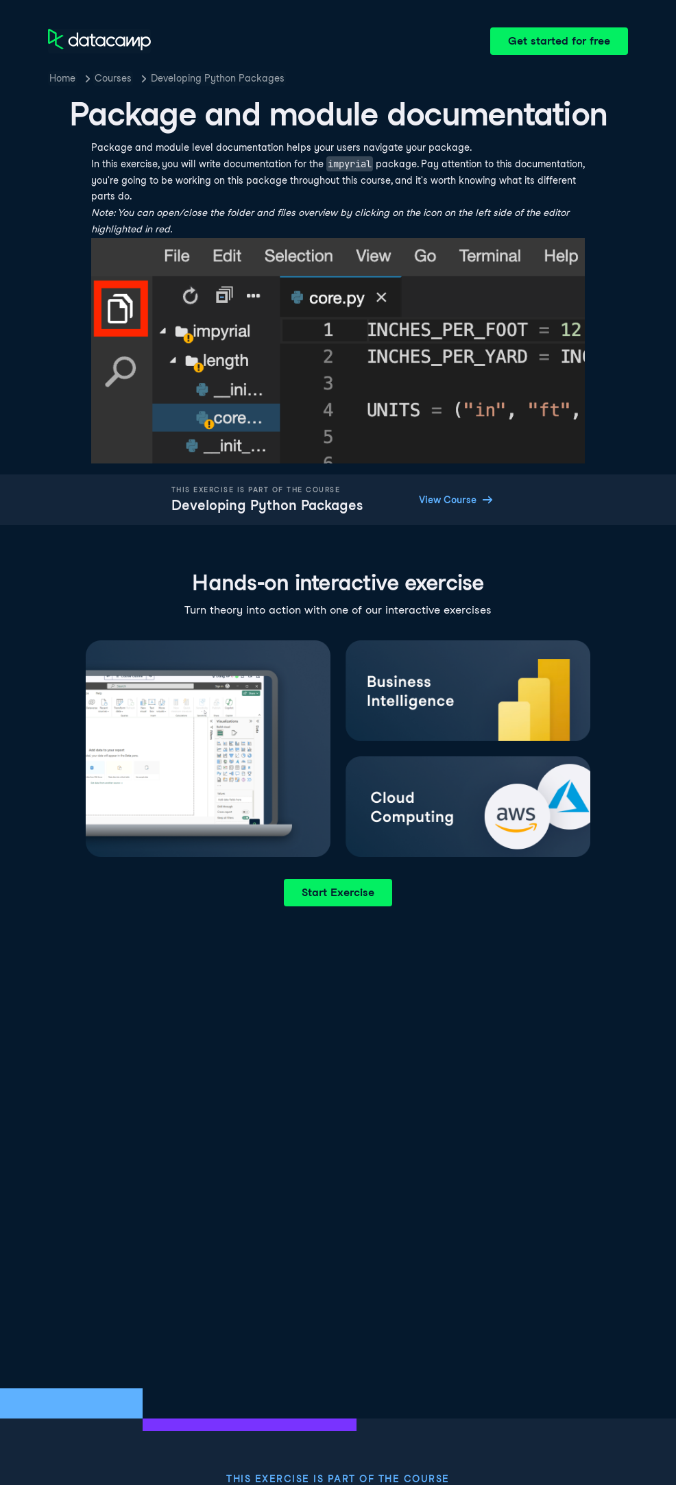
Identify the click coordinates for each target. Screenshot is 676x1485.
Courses (113, 78)
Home (62, 78)
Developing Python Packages (218, 78)
